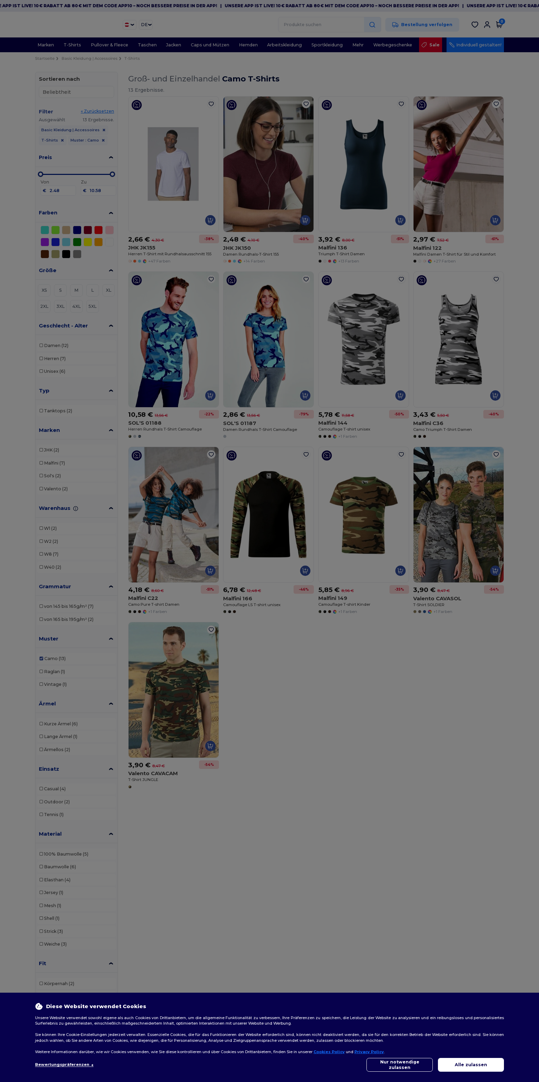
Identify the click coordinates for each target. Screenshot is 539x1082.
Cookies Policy (329, 1051)
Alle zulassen (471, 1064)
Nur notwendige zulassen (399, 1064)
